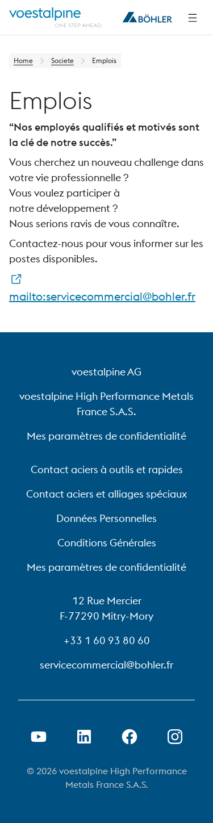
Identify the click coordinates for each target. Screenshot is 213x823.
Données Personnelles (106, 518)
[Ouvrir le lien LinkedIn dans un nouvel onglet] (84, 737)
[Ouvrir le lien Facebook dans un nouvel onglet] (129, 737)
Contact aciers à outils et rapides (107, 469)
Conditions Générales (106, 542)
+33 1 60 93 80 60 (107, 640)
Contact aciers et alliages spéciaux (106, 493)
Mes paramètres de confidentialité (106, 435)
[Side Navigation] (192, 17)
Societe (62, 60)
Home (23, 60)
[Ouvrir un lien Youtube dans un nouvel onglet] (39, 737)
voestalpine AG (106, 371)
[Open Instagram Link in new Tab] (175, 737)
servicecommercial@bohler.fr (106, 664)
